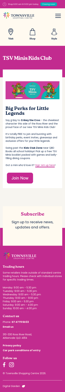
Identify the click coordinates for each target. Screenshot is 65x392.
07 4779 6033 (20, 322)
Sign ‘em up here (45, 165)
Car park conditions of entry (22, 350)
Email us (8, 327)
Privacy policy (12, 345)
